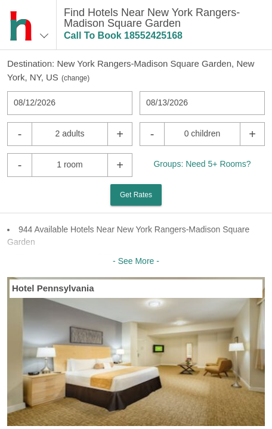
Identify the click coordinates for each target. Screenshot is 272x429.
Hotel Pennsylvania (53, 288)
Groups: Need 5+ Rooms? (202, 164)
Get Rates (136, 195)
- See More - (136, 261)
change (75, 78)
